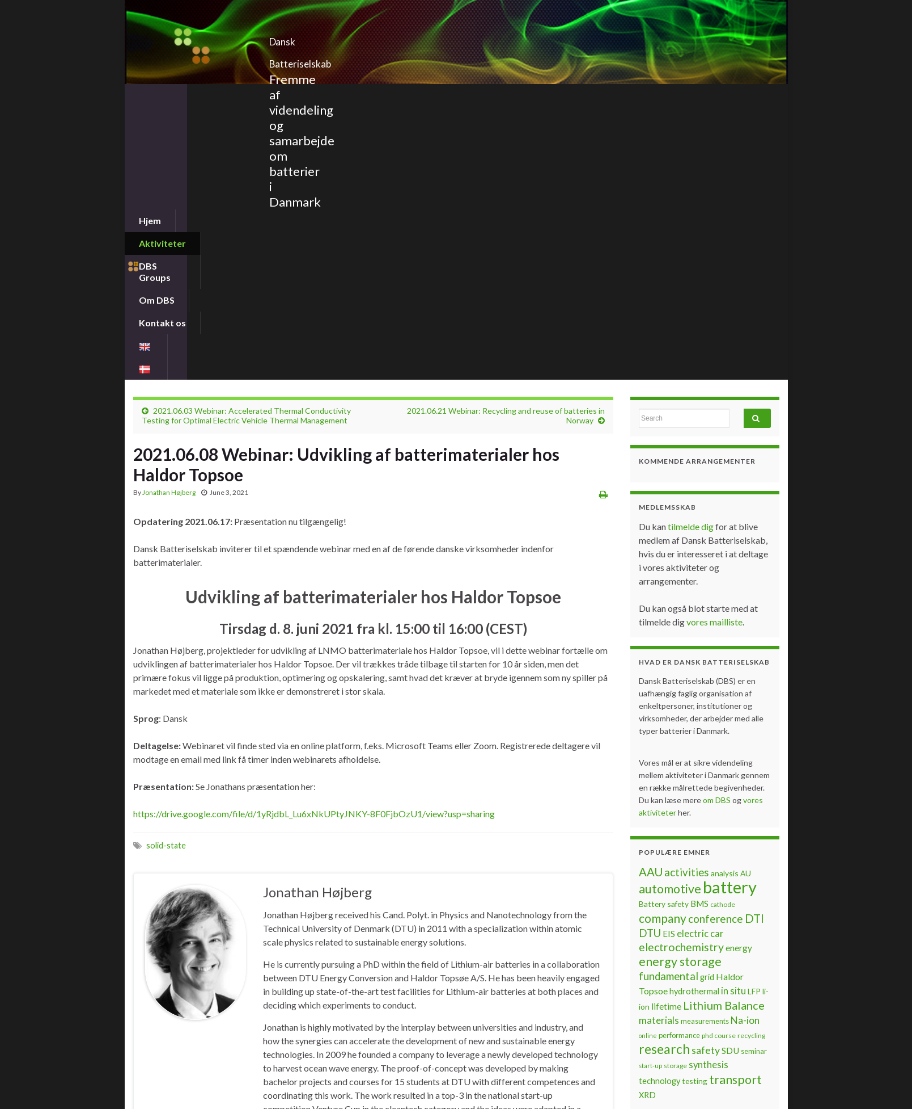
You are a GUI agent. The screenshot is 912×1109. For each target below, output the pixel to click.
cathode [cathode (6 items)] (722, 631)
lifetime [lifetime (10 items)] (666, 733)
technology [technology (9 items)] (659, 808)
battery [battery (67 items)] (730, 614)
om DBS (717, 527)
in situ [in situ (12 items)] (733, 718)
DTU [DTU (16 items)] (650, 660)
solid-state (166, 572)
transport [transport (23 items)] (735, 806)
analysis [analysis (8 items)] (725, 600)
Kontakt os (434, 95)
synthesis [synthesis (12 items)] (708, 791)
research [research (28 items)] (664, 776)
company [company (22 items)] (662, 645)
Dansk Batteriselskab (346, 38)
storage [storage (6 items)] (675, 792)
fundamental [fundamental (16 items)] (668, 703)
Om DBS (364, 95)
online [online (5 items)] (648, 762)
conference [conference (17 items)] (715, 645)
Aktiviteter (213, 95)
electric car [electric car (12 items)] (700, 660)
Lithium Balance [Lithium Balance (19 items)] (724, 732)
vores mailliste (714, 348)
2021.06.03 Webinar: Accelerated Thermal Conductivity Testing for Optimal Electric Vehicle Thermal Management (246, 142)
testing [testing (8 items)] (694, 808)
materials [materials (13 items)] (659, 747)
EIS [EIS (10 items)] (669, 661)
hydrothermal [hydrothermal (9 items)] (694, 718)
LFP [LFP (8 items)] (754, 718)
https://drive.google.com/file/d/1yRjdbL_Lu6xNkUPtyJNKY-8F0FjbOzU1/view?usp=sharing (314, 540)
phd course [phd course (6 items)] (719, 762)
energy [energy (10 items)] (739, 675)
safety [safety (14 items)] (706, 777)
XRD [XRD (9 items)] (647, 822)
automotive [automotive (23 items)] (670, 615)
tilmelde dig (691, 253)
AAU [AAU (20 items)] (651, 599)
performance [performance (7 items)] (679, 762)
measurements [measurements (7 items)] (705, 748)
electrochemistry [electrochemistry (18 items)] (681, 673)
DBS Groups (291, 95)
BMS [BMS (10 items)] (699, 630)
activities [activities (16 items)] (686, 599)
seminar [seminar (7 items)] (754, 778)
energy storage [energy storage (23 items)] (680, 688)
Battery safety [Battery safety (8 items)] (664, 631)
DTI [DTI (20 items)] (754, 645)
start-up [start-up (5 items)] (650, 792)
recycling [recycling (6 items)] (751, 762)
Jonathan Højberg (169, 219)
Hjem (150, 95)
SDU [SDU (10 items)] (730, 777)
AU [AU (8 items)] (745, 600)
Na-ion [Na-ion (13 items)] (745, 747)
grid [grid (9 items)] (707, 704)
